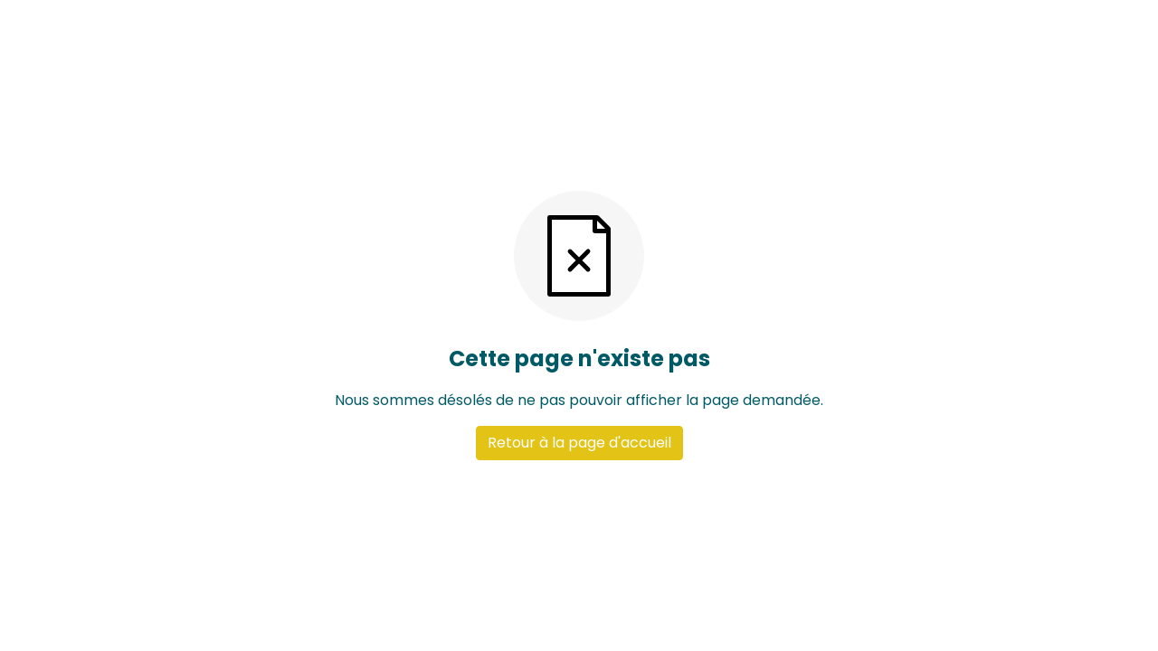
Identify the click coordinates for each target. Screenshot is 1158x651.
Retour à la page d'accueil (579, 442)
